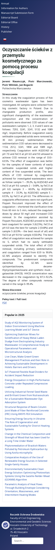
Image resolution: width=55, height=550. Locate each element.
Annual (5, 3)
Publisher (6, 31)
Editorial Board (9, 17)
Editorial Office (9, 22)
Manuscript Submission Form (17, 12)
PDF (4, 302)
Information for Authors (14, 8)
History (5, 27)
